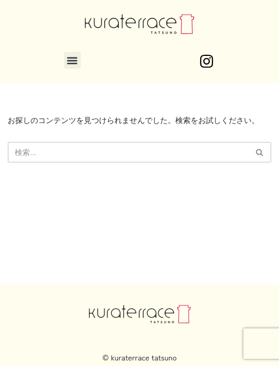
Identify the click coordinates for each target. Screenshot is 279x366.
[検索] (128, 152)
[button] (72, 60)
